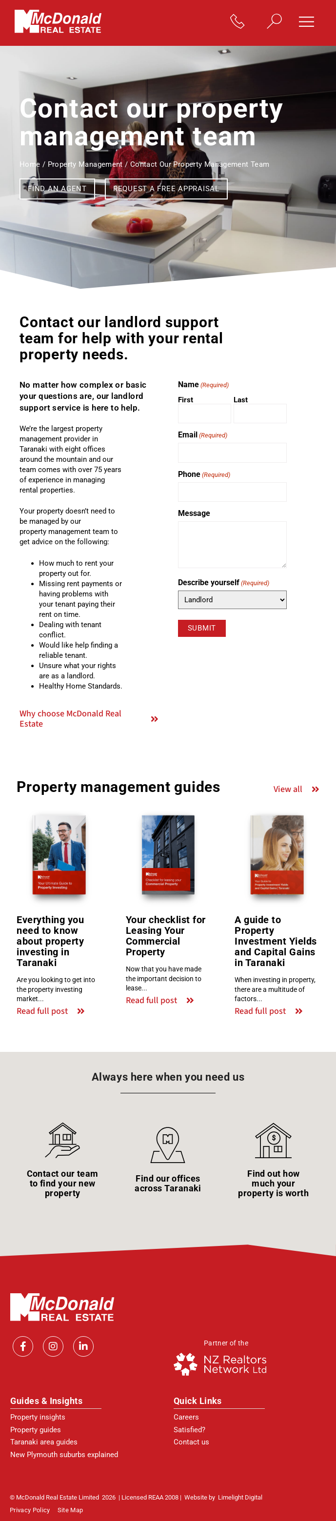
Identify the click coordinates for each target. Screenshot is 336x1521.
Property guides (35, 1429)
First (185, 399)
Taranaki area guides (44, 1442)
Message (194, 513)
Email (202, 435)
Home (30, 164)
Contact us (191, 1442)
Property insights (37, 1417)
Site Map (70, 1510)
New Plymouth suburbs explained (64, 1454)
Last (241, 399)
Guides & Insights (46, 1401)
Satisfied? (189, 1429)
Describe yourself (223, 583)
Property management (85, 164)
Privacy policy (30, 1510)
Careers (186, 1417)
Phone (204, 474)
